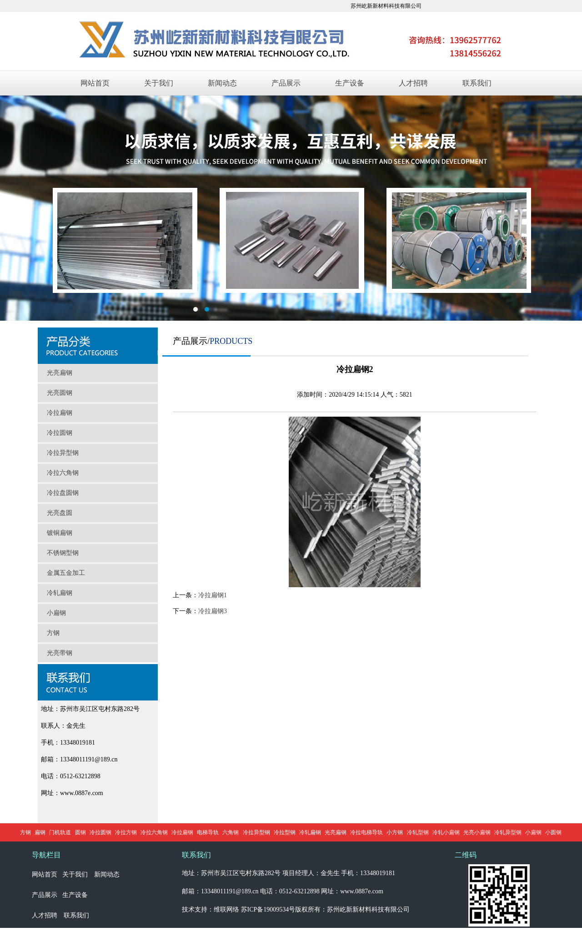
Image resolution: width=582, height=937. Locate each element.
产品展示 (286, 83)
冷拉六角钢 (63, 472)
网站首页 (95, 83)
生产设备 (349, 83)
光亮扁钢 (59, 372)
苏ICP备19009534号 (268, 909)
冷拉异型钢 (63, 452)
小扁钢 (56, 613)
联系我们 (477, 83)
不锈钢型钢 (63, 552)
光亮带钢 (59, 653)
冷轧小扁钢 (446, 832)
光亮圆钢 (59, 392)
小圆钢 (553, 832)
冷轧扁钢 (59, 592)
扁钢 (40, 832)
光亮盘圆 (59, 512)
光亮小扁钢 (477, 832)
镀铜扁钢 (59, 532)
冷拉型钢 (285, 832)
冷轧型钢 (418, 832)
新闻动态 (222, 83)
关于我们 (158, 83)
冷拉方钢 (126, 832)
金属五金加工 (66, 572)
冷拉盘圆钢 (63, 492)
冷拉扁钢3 (212, 611)
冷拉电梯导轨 (366, 832)
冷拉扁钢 (59, 412)
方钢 (53, 633)
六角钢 (230, 832)
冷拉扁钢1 (212, 595)
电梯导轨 (208, 832)
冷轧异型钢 (508, 832)
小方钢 (394, 832)
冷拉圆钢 (59, 432)
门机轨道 (60, 832)
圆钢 (80, 832)
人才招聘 (413, 83)
